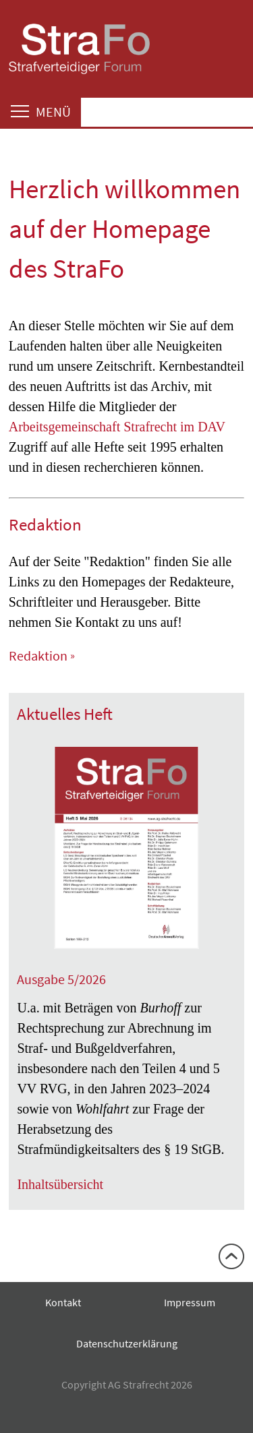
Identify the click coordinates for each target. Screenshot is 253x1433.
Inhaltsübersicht (60, 1184)
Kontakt (63, 1302)
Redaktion (38, 655)
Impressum (189, 1302)
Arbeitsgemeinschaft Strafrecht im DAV (117, 426)
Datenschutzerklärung (126, 1343)
